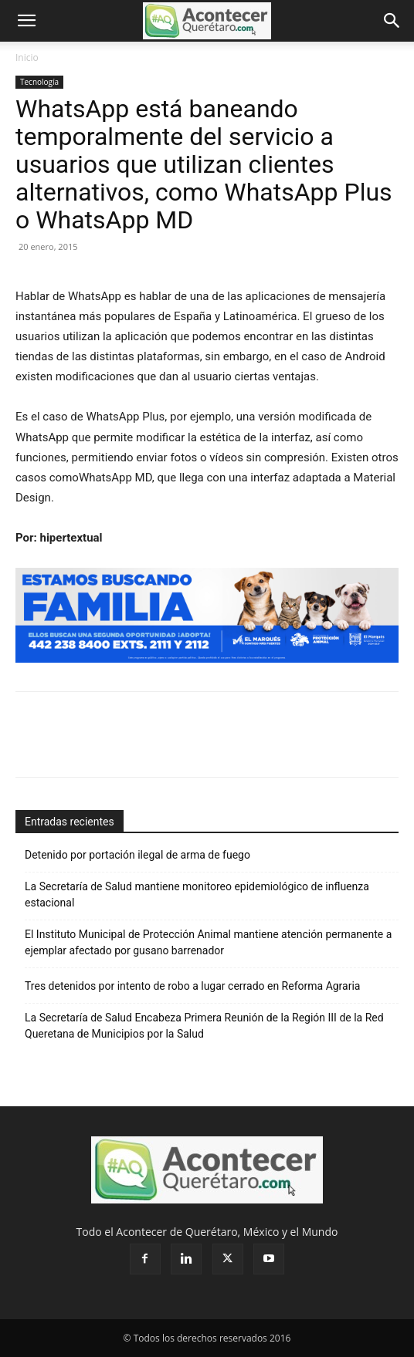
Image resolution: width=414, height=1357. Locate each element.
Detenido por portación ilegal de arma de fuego (137, 855)
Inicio (27, 57)
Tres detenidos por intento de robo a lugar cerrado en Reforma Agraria (192, 986)
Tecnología (39, 81)
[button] (26, 21)
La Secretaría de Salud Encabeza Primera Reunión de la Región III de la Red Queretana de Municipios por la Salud (204, 1025)
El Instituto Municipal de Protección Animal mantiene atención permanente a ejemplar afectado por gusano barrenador (208, 942)
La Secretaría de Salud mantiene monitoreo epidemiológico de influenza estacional (197, 894)
